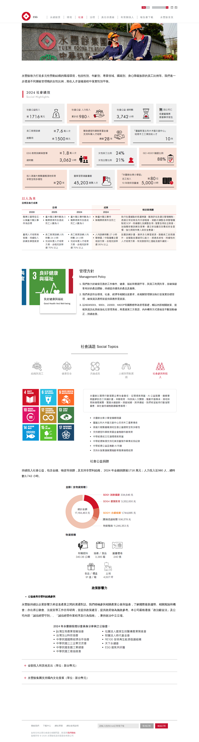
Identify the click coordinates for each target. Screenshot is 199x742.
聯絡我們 (35, 726)
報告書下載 (146, 17)
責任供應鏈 (108, 17)
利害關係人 (127, 17)
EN (148, 7)
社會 (81, 17)
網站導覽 (59, 726)
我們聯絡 (71, 732)
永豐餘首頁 (167, 17)
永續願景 (55, 17)
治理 (92, 17)
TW (143, 7)
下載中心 (47, 726)
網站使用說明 (73, 726)
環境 (69, 17)
